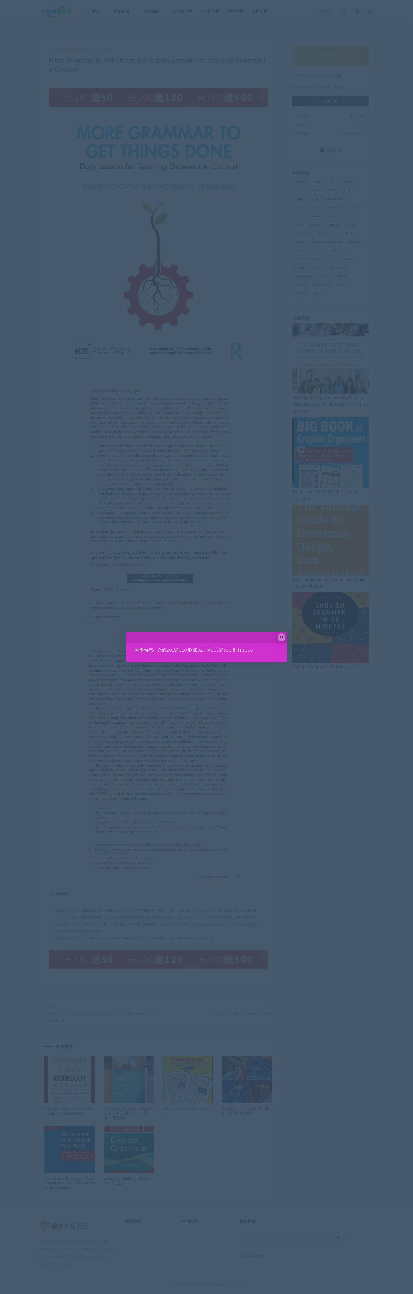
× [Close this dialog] (281, 637)
